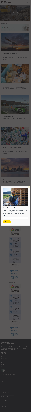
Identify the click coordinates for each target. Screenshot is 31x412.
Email (4, 215)
